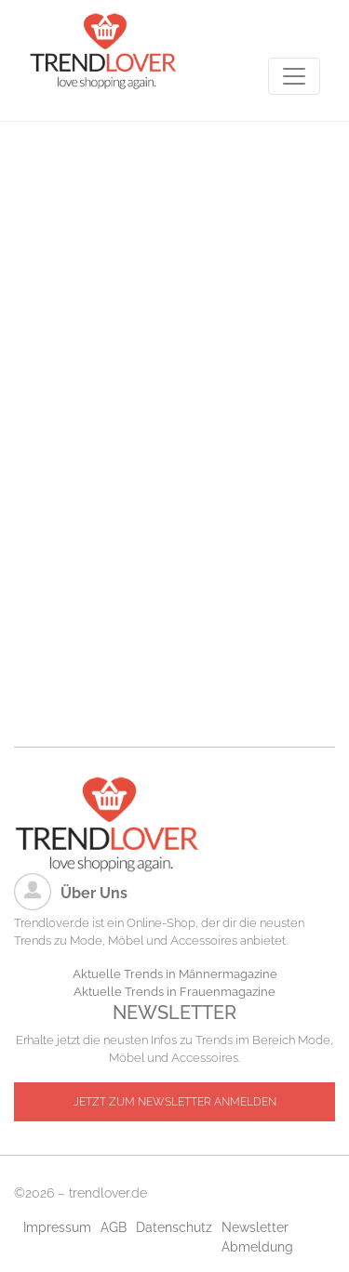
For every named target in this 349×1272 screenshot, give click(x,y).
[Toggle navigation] (294, 76)
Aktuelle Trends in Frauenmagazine (174, 992)
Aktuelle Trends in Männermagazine (175, 974)
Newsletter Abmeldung (257, 1237)
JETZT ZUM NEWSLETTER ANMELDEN (175, 1101)
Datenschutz (174, 1227)
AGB (114, 1227)
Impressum (57, 1227)
